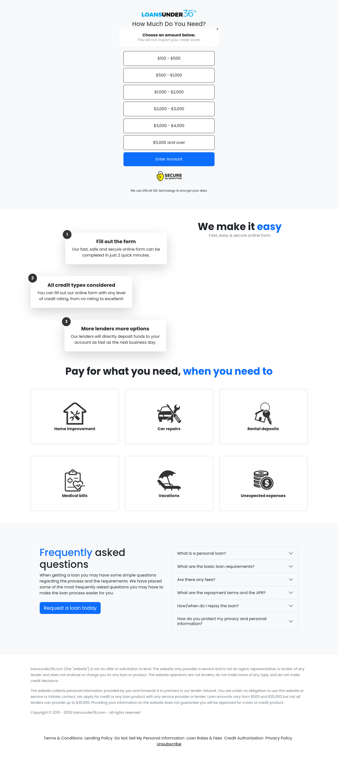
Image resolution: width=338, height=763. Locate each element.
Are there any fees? (196, 579)
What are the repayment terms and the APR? (221, 593)
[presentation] (169, 176)
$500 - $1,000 (169, 75)
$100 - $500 (169, 58)
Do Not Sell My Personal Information (149, 738)
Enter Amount (168, 159)
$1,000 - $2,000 (169, 92)
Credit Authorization (244, 738)
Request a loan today (70, 608)
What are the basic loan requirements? (215, 566)
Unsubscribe (169, 744)
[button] (217, 29)
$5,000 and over (169, 142)
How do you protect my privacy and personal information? (222, 621)
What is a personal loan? (201, 553)
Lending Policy (99, 738)
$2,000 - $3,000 (169, 109)
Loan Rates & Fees (204, 738)
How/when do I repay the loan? (208, 606)
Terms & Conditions (63, 738)
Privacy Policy (278, 738)
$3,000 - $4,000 (169, 126)
